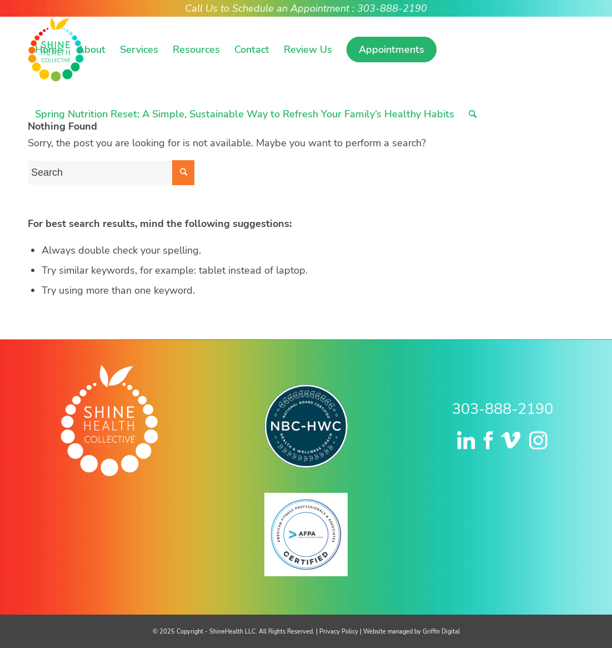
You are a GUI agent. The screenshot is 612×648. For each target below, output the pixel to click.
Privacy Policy (338, 631)
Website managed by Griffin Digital (411, 631)
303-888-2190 (502, 409)
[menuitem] (49, 49)
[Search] (472, 114)
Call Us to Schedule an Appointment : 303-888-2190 (306, 8)
